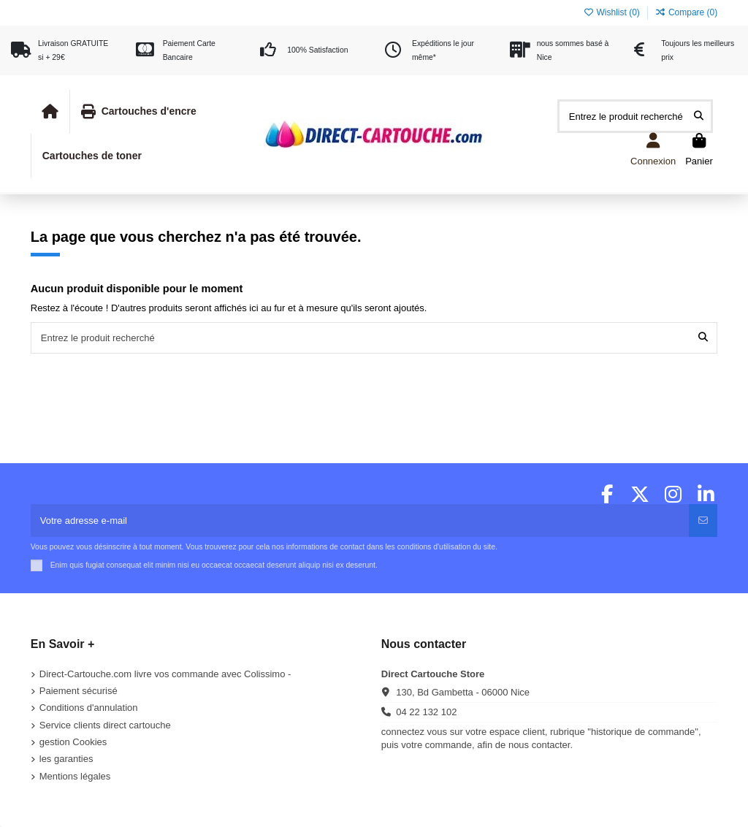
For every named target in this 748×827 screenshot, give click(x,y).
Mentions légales (75, 776)
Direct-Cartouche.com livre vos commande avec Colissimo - (165, 673)
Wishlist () (612, 12)
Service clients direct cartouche (105, 725)
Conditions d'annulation (88, 707)
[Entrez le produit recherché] (698, 116)
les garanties (66, 758)
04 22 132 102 (426, 711)
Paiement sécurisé (78, 690)
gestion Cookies (73, 741)
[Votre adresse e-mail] (360, 521)
